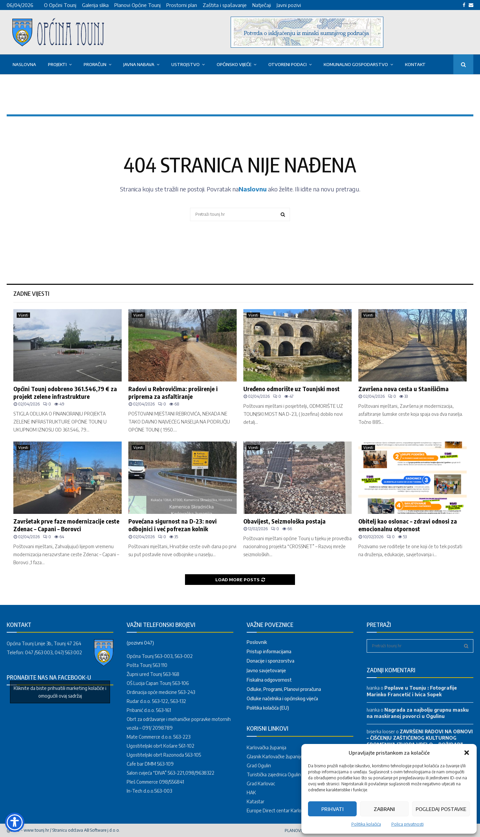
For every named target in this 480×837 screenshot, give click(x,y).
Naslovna (24, 64)
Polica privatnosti (407, 824)
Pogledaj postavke (441, 809)
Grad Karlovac (261, 783)
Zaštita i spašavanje (225, 5)
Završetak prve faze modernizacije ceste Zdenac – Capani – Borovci (66, 525)
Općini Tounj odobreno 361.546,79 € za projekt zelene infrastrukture (65, 392)
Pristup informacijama (269, 651)
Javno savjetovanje (266, 670)
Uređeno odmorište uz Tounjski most (291, 388)
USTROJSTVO (185, 64)
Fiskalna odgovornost (269, 680)
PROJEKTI (57, 64)
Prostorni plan (181, 5)
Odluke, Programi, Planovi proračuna (284, 689)
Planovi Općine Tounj (137, 5)
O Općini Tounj (60, 5)
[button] (466, 752)
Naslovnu (253, 189)
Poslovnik (257, 642)
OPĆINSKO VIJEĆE (234, 64)
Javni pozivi (289, 5)
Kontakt (415, 64)
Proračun (95, 64)
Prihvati (332, 809)
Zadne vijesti (31, 293)
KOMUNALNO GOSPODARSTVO (356, 64)
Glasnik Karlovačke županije (275, 756)
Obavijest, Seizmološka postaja (284, 521)
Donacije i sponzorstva (270, 661)
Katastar (255, 801)
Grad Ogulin (259, 765)
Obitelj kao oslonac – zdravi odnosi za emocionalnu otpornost (407, 525)
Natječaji (261, 5)
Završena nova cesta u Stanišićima (403, 388)
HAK (251, 792)
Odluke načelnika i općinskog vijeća (282, 698)
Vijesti (23, 315)
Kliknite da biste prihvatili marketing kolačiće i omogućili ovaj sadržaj (60, 692)
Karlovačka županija (266, 747)
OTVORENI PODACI (287, 64)
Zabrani (384, 809)
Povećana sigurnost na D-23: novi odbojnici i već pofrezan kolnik (172, 525)
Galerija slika (95, 5)
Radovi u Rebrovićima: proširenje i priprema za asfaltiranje (173, 392)
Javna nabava (138, 64)
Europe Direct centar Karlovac (277, 810)
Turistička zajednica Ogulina (275, 774)
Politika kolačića (366, 824)
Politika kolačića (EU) (268, 708)
